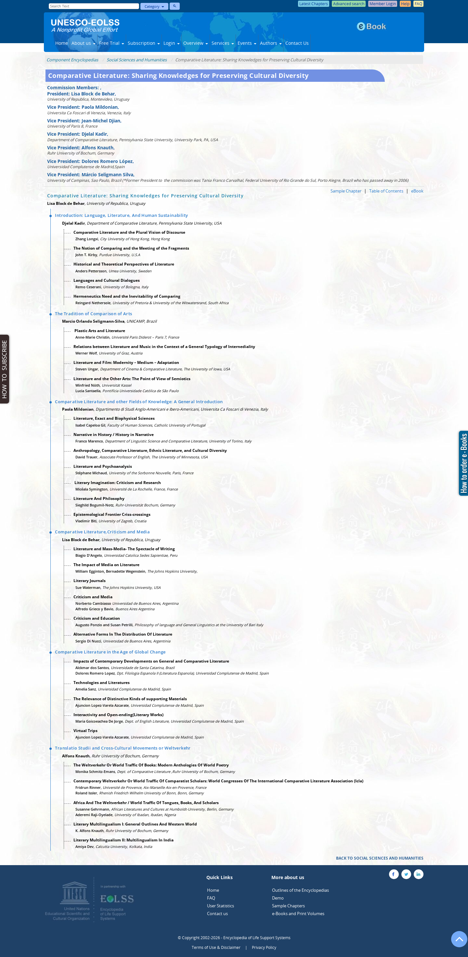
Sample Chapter (346, 191)
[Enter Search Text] (94, 6)
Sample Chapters (288, 906)
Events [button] (247, 43)
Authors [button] (271, 43)
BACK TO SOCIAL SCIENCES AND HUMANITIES (379, 858)
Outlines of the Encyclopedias (300, 890)
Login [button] (171, 43)
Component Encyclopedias (72, 60)
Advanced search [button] (348, 3)
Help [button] (405, 3)
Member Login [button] (383, 3)
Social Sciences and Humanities (137, 60)
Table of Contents (386, 191)
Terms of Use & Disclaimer (216, 947)
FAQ (211, 898)
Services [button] (223, 43)
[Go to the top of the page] (456, 942)
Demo (278, 898)
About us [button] (84, 43)
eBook (417, 191)
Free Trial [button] (111, 43)
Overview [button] (195, 43)
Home (61, 43)
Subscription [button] (144, 43)
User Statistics (220, 906)
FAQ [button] (418, 3)
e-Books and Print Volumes (298, 913)
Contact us (217, 913)
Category (154, 6)
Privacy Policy (264, 947)
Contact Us (297, 43)
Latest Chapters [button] (313, 3)
